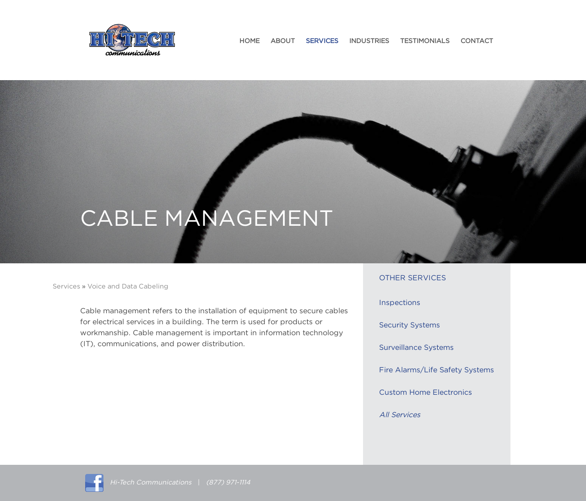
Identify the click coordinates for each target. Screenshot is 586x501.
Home (249, 41)
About (283, 41)
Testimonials (425, 41)
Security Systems (409, 325)
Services (322, 41)
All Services (399, 415)
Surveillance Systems (416, 347)
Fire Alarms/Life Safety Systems (436, 370)
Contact (477, 41)
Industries (369, 41)
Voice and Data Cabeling (127, 286)
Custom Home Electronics (425, 392)
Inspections (399, 302)
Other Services (412, 278)
